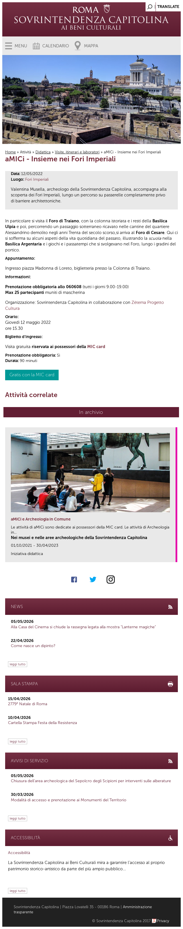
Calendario (55, 45)
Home (10, 152)
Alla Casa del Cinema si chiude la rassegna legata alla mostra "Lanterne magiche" (83, 627)
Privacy (163, 921)
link (173, 556)
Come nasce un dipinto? (33, 645)
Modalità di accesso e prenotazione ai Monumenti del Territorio (68, 800)
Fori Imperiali (37, 179)
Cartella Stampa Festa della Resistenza (42, 722)
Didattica (43, 152)
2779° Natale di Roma (27, 704)
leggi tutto (17, 664)
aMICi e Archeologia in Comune (41, 519)
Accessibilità (19, 852)
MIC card (96, 346)
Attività (25, 152)
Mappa (91, 45)
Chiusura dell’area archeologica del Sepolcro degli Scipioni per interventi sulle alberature (91, 780)
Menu (21, 45)
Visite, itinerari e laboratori (77, 152)
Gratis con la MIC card (31, 374)
